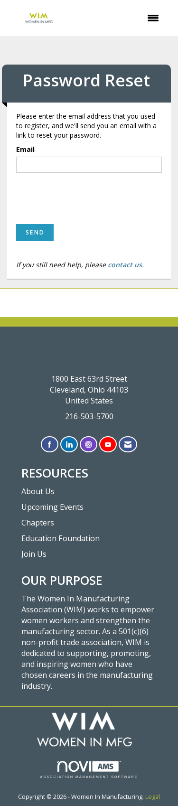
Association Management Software (89, 769)
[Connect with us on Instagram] (88, 444)
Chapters (37, 522)
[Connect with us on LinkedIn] (69, 444)
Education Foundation (60, 538)
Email (25, 149)
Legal (152, 797)
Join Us (34, 554)
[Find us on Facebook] (49, 444)
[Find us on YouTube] (108, 444)
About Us (38, 491)
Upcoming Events (52, 507)
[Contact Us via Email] (128, 444)
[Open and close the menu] (119, 18)
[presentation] (88, 198)
